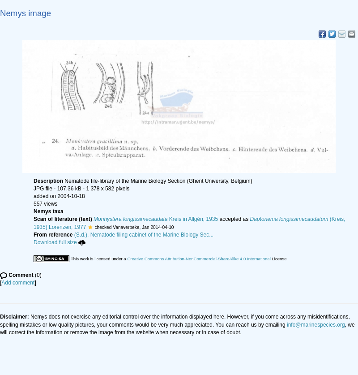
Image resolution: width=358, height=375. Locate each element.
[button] (90, 227)
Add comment (17, 283)
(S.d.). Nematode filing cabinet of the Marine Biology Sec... (144, 235)
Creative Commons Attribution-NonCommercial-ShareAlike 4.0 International (198, 258)
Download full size (59, 242)
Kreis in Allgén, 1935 (156, 219)
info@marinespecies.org (316, 325)
